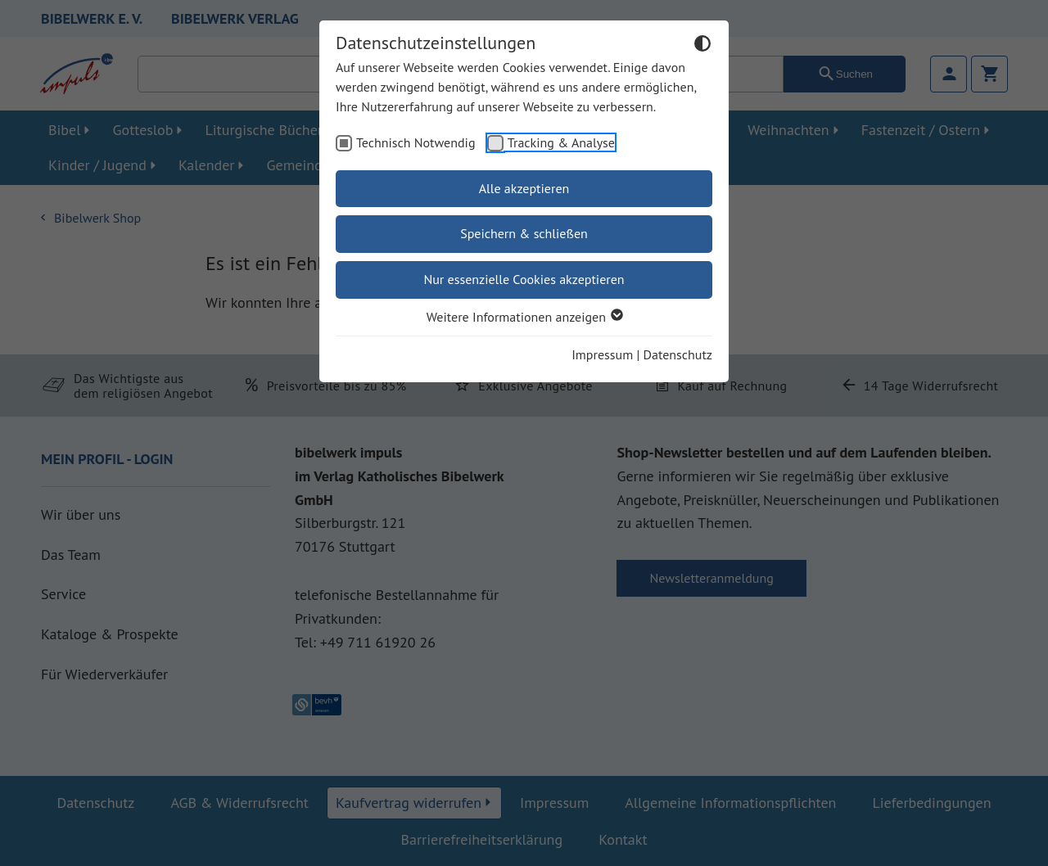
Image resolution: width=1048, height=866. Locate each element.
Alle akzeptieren (524, 188)
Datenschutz (678, 354)
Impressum (602, 354)
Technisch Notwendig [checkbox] (416, 142)
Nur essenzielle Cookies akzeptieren (523, 279)
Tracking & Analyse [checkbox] (561, 142)
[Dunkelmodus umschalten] (702, 46)
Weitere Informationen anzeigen (524, 317)
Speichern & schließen (524, 233)
